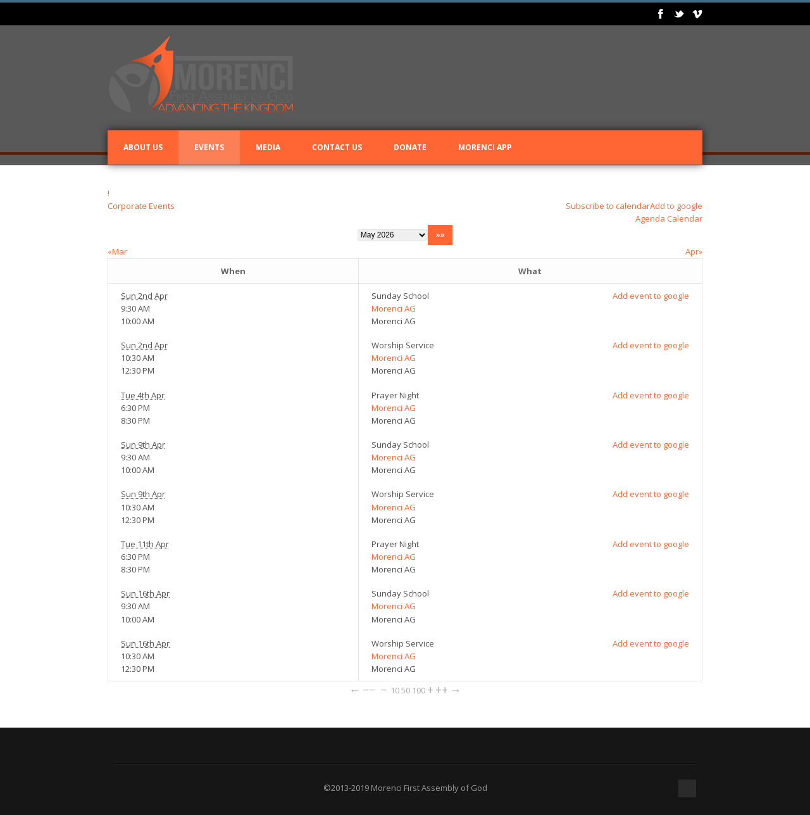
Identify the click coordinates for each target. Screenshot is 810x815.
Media (268, 147)
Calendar (684, 218)
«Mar (117, 251)
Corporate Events (141, 206)
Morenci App (485, 147)
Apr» (693, 251)
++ (441, 689)
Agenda (650, 218)
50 (405, 690)
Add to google (676, 206)
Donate (410, 147)
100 (418, 690)
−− (369, 689)
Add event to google (651, 295)
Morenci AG (393, 308)
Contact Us (337, 147)
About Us (143, 147)
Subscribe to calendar (608, 206)
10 (394, 690)
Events (209, 147)
